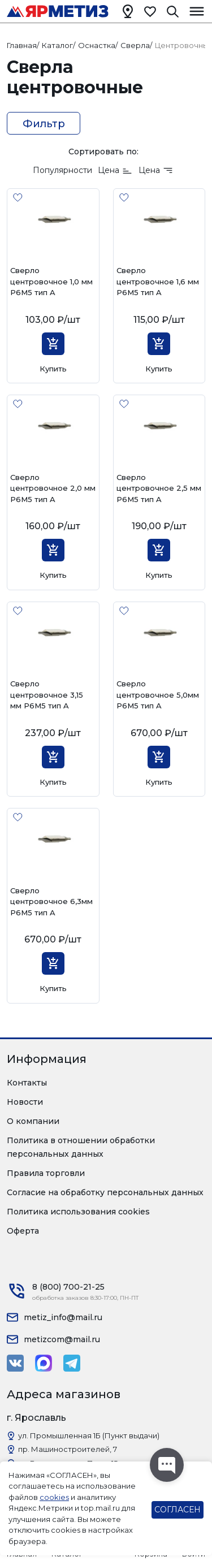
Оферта (23, 1231)
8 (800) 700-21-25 (68, 1287)
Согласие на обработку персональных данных (105, 1192)
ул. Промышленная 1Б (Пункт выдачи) (88, 1435)
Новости (25, 1102)
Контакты (27, 1083)
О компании (33, 1121)
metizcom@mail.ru (62, 1339)
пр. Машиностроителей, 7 (67, 1449)
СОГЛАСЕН (177, 1509)
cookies (54, 1497)
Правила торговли (46, 1173)
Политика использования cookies (78, 1212)
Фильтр (44, 124)
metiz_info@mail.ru (63, 1317)
